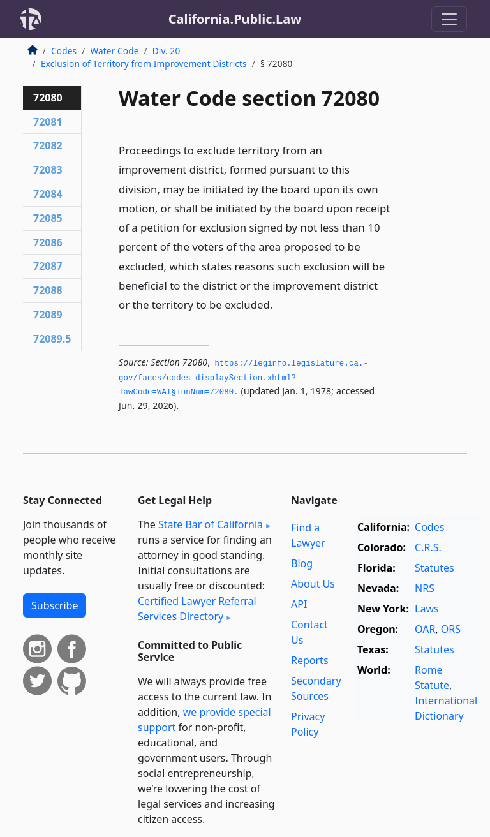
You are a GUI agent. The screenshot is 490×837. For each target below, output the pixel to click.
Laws (427, 609)
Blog (302, 563)
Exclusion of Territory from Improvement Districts (144, 63)
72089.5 (52, 339)
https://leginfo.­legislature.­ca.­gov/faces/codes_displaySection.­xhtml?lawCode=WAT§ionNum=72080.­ (243, 378)
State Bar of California (210, 524)
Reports (310, 660)
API (299, 604)
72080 (48, 98)
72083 (48, 170)
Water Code (114, 51)
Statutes (434, 568)
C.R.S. (428, 547)
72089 (48, 314)
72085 (48, 218)
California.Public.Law (235, 18)
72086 (48, 242)
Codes (64, 51)
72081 (48, 122)
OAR (425, 629)
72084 (48, 194)
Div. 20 (166, 51)
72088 (48, 290)
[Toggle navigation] (449, 19)
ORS (451, 629)
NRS (424, 588)
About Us (313, 584)
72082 (48, 145)
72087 (48, 266)
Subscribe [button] (54, 605)
